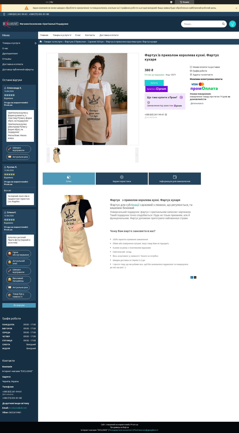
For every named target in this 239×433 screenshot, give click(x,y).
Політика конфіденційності (146, 430)
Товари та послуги (53, 41)
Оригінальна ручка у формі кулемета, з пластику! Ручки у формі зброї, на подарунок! (20, 117)
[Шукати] (223, 24)
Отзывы (6, 59)
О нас (78, 35)
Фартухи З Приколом (75, 41)
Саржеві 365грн (96, 41)
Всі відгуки (19, 305)
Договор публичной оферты (18, 69)
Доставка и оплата (109, 35)
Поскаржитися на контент (121, 430)
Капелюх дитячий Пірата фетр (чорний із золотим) (19, 240)
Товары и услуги (61, 35)
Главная (44, 35)
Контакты (90, 35)
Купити (154, 83)
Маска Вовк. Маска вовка (17, 136)
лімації (135, 205)
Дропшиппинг (10, 53)
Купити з (156, 89)
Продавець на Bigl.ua (119, 427)
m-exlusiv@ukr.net (18, 408)
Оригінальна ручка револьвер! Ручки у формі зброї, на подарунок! (17, 128)
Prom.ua (134, 425)
